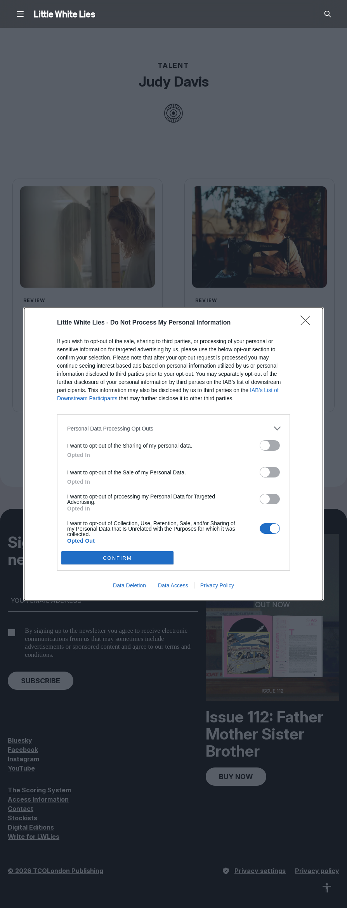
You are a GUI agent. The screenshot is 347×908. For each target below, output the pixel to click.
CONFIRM (117, 558)
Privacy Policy (217, 585)
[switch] (270, 445)
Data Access (173, 585)
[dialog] (173, 454)
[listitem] (173, 428)
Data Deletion (129, 585)
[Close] (307, 323)
